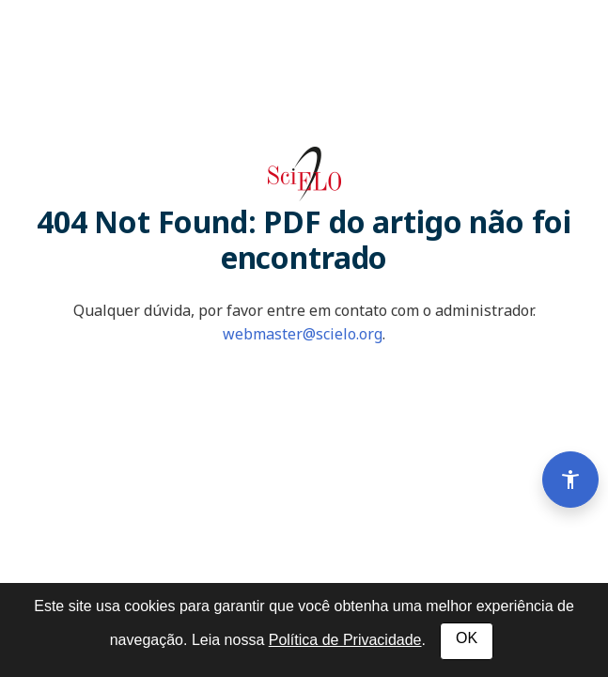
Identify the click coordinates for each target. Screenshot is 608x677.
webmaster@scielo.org (302, 333)
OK (466, 638)
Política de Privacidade (345, 640)
